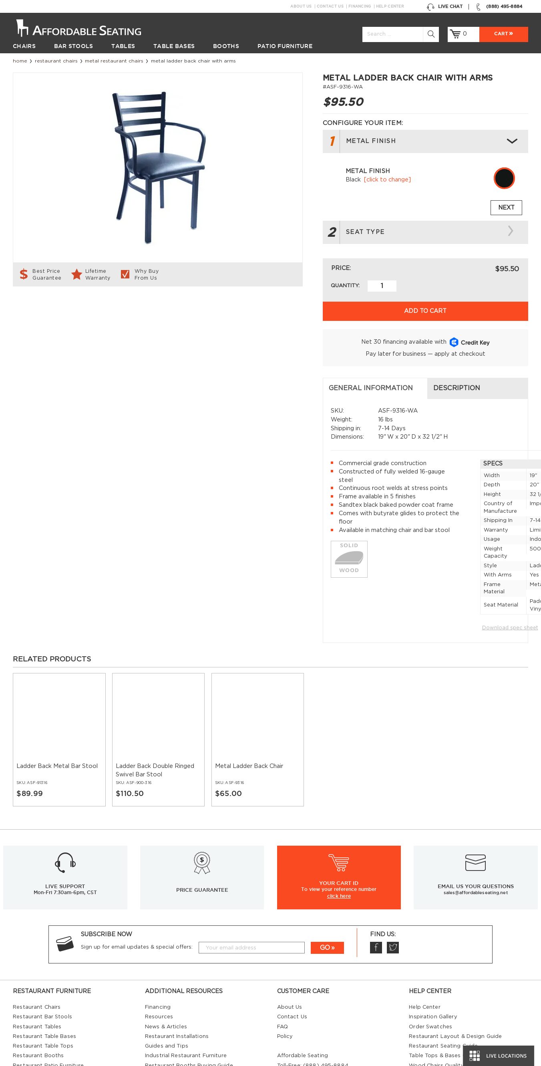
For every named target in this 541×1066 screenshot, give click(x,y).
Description (190, 309)
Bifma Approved (431, 1005)
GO (325, 868)
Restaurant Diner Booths (46, 996)
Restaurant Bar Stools (42, 937)
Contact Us (330, 6)
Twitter (392, 868)
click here (339, 816)
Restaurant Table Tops (43, 966)
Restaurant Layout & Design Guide (455, 957)
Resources (159, 937)
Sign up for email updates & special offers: (137, 867)
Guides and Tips (166, 966)
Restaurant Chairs (56, 60)
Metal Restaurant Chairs (114, 60)
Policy (285, 957)
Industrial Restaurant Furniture (186, 976)
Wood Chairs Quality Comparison (453, 986)
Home (20, 60)
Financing (359, 6)
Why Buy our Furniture (439, 1015)
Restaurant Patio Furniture (48, 986)
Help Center (390, 6)
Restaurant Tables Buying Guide (188, 996)
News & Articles (166, 947)
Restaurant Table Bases (44, 957)
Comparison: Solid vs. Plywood (450, 996)
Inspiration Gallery (433, 937)
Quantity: (345, 285)
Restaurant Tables (37, 947)
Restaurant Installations (177, 957)
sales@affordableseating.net (476, 813)
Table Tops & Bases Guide (443, 976)
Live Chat (444, 7)
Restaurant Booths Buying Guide (189, 986)
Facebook (376, 868)
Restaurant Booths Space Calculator (458, 1025)
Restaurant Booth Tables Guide (451, 1035)
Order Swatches (430, 947)
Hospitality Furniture (40, 1005)
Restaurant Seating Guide (443, 966)
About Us (301, 6)
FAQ (282, 947)
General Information (61, 309)
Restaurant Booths (38, 976)
